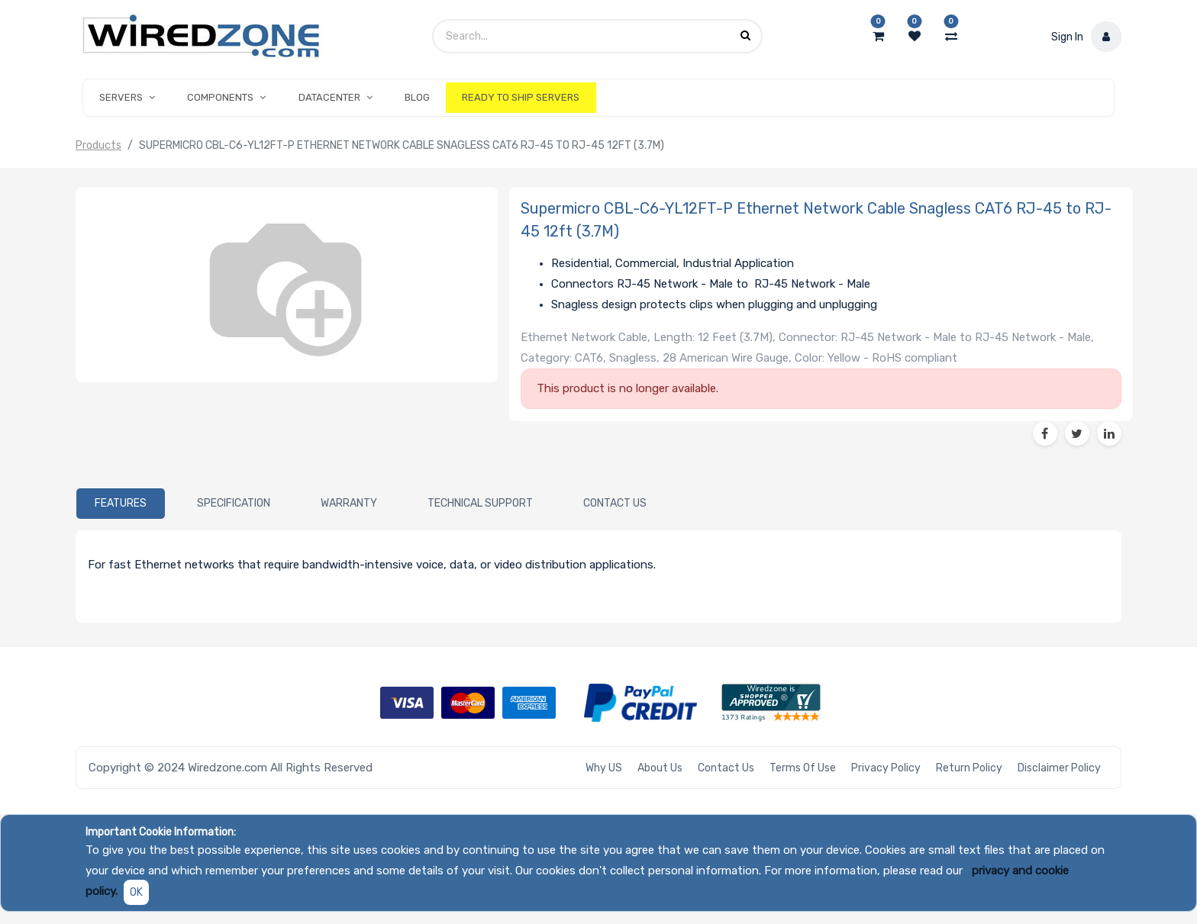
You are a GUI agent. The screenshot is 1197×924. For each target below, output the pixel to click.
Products (98, 145)
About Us (659, 767)
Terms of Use (803, 767)
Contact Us (726, 767)
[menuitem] (417, 97)
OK (136, 892)
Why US (604, 767)
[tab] (120, 503)
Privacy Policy (886, 767)
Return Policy (969, 767)
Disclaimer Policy (1059, 767)
